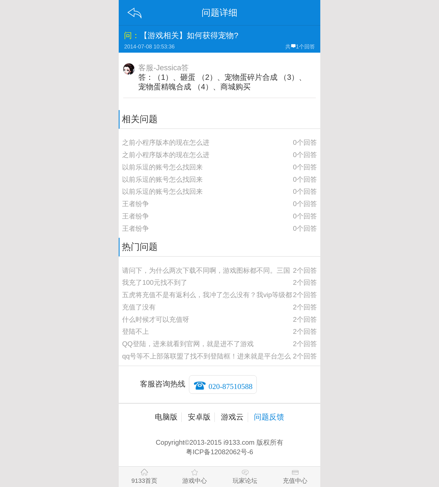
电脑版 (166, 417)
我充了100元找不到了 (154, 282)
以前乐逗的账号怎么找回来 (162, 167)
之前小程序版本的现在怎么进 (165, 142)
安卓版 (199, 417)
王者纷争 (135, 204)
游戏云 (232, 417)
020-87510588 (231, 386)
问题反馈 (269, 417)
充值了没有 (139, 307)
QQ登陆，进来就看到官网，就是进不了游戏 (188, 344)
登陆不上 (135, 331)
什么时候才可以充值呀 (155, 319)
